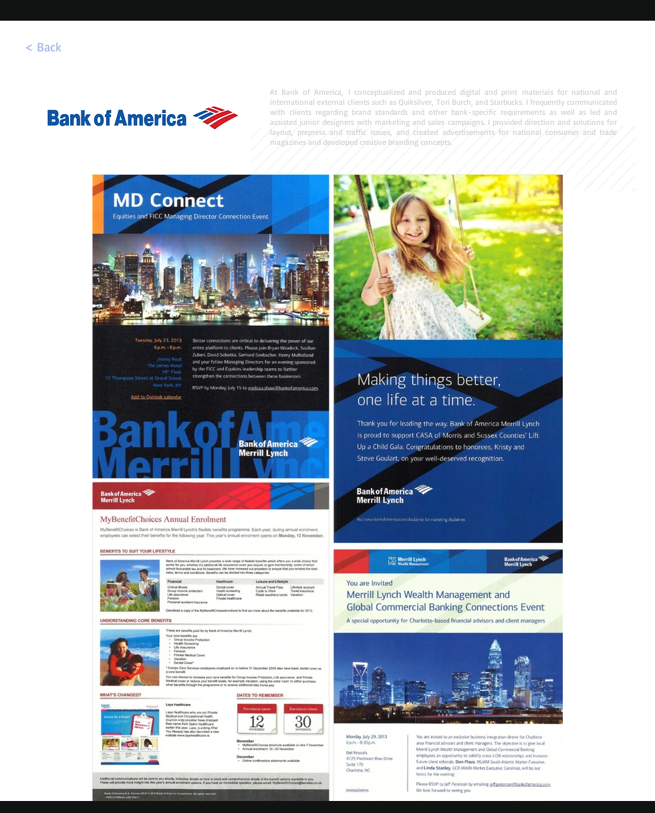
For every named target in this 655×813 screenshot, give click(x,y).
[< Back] (42, 46)
